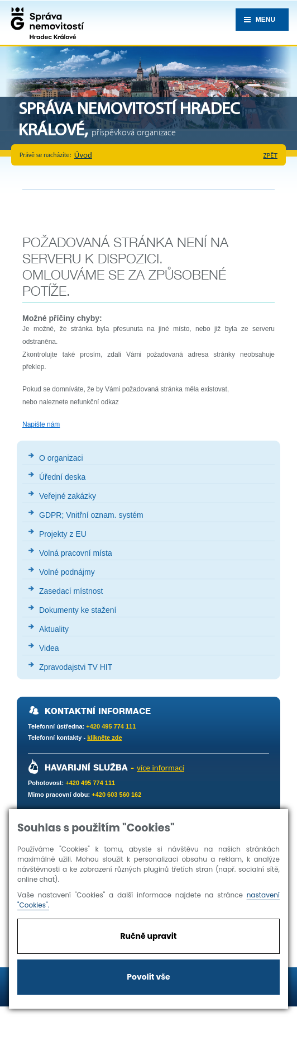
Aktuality (54, 629)
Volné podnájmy (67, 572)
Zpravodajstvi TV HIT (75, 667)
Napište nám (41, 424)
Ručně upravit (148, 936)
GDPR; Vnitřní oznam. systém (91, 514)
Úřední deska (62, 476)
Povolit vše (148, 976)
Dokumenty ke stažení (78, 610)
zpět (271, 155)
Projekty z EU (63, 534)
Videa (49, 648)
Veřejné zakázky (67, 495)
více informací (160, 768)
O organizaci (61, 457)
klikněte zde (104, 737)
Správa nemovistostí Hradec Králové (44, 22)
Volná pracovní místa (75, 553)
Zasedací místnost (71, 591)
